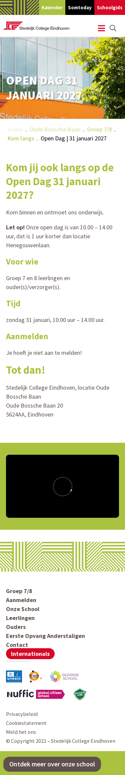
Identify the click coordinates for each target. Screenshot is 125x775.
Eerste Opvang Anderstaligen (45, 636)
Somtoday (80, 7)
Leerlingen (20, 618)
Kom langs (21, 138)
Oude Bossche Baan (55, 129)
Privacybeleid (22, 714)
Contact (17, 645)
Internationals (30, 654)
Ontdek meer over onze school (52, 764)
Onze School (22, 609)
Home (15, 129)
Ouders (16, 627)
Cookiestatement (26, 723)
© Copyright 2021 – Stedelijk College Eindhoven (60, 740)
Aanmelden (21, 600)
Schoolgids (109, 7)
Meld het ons (21, 732)
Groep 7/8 (99, 129)
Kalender (52, 7)
